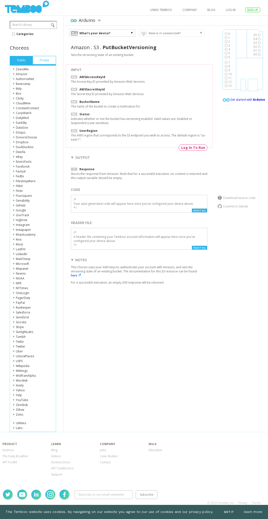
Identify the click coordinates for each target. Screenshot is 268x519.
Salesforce (23, 312)
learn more (253, 512)
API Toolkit (9, 462)
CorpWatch (23, 113)
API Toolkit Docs (62, 468)
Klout (19, 244)
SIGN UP (252, 10)
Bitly (19, 89)
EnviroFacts (23, 162)
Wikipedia (22, 366)
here (74, 275)
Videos (56, 456)
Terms (256, 503)
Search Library (22, 25)
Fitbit (19, 186)
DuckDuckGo (25, 147)
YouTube (22, 400)
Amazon (21, 74)
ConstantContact (27, 108)
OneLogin (22, 293)
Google (21, 210)
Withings (22, 371)
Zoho (19, 414)
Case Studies (108, 456)
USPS (19, 361)
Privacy (243, 503)
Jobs (103, 450)
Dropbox (22, 142)
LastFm (21, 249)
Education (155, 450)
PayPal (20, 303)
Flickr (19, 191)
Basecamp (23, 84)
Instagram (23, 225)
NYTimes (22, 288)
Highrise (21, 220)
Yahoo (20, 390)
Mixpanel (22, 269)
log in (231, 10)
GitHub (21, 205)
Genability (23, 200)
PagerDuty (23, 298)
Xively (20, 385)
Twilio (20, 342)
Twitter (20, 346)
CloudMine (23, 103)
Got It (229, 512)
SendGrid (22, 317)
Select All (199, 210)
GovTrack (22, 215)
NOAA (20, 278)
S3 (96, 47)
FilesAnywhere (26, 181)
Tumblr (21, 337)
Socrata (21, 322)
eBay (19, 157)
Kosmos (8, 450)
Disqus (20, 132)
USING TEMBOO (161, 10)
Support (56, 474)
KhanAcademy (26, 235)
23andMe (22, 69)
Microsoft (22, 264)
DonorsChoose (26, 137)
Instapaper (23, 230)
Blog (211, 10)
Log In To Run (193, 147)
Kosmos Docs (60, 462)
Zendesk (22, 405)
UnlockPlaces (25, 356)
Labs (19, 428)
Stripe (20, 327)
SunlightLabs (24, 332)
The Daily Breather (15, 456)
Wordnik (22, 380)
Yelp (19, 395)
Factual (21, 171)
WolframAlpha (26, 376)
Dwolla (20, 152)
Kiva (18, 239)
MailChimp (23, 259)
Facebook (22, 166)
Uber (19, 351)
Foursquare (24, 196)
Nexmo (21, 273)
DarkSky (21, 123)
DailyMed (22, 118)
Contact (105, 462)
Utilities (21, 423)
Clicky (20, 98)
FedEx (20, 176)
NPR (18, 283)
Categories (25, 34)
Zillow (20, 410)
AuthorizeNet (25, 79)
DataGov (22, 127)
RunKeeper (23, 307)
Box (18, 93)
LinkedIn (21, 254)
